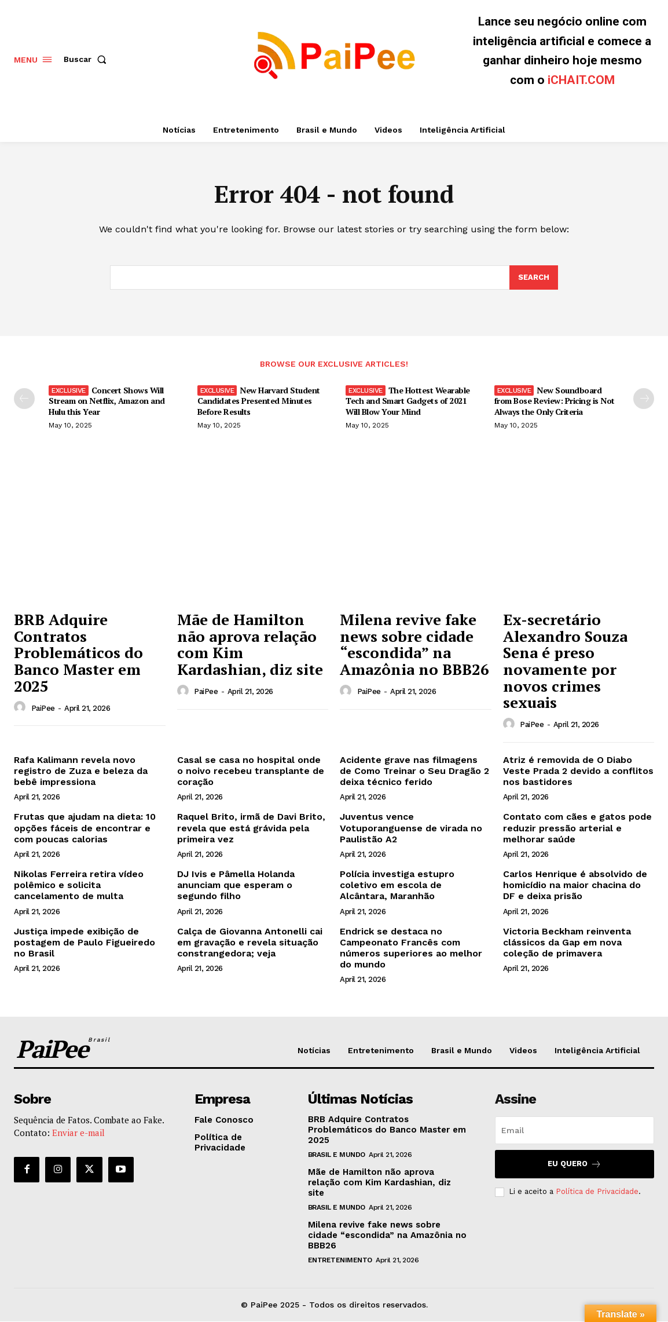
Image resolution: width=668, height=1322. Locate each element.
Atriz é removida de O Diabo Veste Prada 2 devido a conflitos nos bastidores (578, 771)
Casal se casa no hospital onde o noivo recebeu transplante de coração (250, 771)
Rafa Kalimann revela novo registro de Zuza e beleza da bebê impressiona (81, 771)
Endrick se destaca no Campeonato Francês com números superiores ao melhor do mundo (411, 948)
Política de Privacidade (597, 1192)
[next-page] (643, 399)
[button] (87, 59)
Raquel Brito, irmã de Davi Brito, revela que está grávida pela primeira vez (251, 828)
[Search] (533, 278)
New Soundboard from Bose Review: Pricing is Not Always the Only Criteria (554, 401)
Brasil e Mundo (336, 1155)
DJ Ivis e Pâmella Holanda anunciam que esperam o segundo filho (236, 885)
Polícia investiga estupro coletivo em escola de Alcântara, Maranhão (397, 885)
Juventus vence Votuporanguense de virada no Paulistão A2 (411, 828)
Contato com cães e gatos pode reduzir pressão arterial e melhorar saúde (577, 828)
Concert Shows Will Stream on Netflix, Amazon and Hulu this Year (107, 401)
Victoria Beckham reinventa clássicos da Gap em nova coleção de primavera (567, 942)
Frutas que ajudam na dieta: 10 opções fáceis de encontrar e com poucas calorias (85, 828)
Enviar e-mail (78, 1134)
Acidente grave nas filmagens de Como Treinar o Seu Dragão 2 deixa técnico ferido (414, 771)
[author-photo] (21, 708)
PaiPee (43, 708)
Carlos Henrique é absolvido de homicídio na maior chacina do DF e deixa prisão (575, 885)
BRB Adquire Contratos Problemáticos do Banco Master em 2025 (78, 653)
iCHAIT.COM (581, 80)
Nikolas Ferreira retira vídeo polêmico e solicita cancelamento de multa (79, 885)
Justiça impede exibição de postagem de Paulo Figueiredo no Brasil (84, 942)
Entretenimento (340, 1261)
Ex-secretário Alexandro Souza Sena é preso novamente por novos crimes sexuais (565, 662)
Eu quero (574, 1164)
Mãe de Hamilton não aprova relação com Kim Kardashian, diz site (250, 645)
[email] (574, 1131)
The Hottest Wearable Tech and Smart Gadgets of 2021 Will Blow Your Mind (408, 401)
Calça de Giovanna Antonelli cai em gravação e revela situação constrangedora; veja (249, 942)
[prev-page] (24, 399)
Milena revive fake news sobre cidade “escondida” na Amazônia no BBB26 (414, 645)
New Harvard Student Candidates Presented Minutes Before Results (258, 401)
